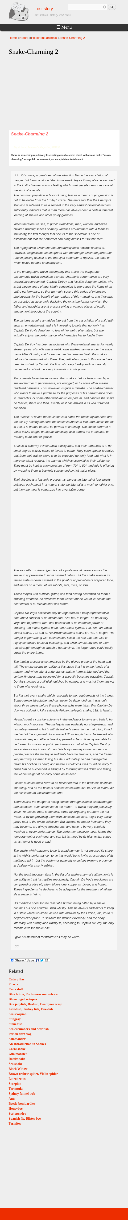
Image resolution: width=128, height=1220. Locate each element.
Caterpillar (17, 979)
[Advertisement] (64, 93)
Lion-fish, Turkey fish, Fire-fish (31, 1009)
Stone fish (16, 1024)
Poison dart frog (20, 1034)
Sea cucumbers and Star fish (29, 1029)
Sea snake (16, 1064)
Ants (12, 1098)
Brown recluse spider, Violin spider (33, 1074)
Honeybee (16, 1108)
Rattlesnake (17, 1059)
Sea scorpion (18, 1014)
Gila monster (18, 1054)
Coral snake (17, 1049)
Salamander (17, 1039)
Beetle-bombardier (22, 1103)
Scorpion (15, 1084)
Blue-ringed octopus (23, 999)
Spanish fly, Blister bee (25, 1118)
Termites (15, 1123)
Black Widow (18, 1069)
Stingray (15, 1019)
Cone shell (16, 989)
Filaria (13, 984)
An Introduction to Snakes (27, 1044)
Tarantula (16, 1088)
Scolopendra (17, 1113)
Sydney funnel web (22, 1093)
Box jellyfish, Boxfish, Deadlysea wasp (35, 1004)
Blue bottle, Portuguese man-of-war (34, 994)
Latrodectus (17, 1079)
